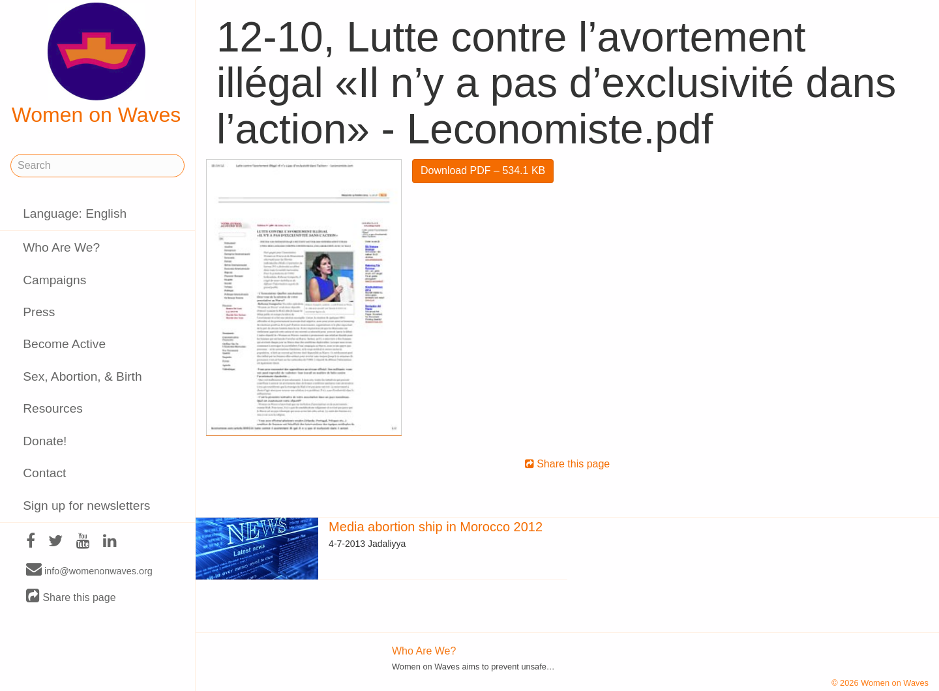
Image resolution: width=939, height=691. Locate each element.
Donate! (45, 441)
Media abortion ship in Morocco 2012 (436, 527)
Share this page (71, 597)
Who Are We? (61, 247)
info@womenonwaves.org (89, 570)
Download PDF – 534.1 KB (483, 170)
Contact (44, 473)
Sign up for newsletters (86, 505)
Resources (53, 408)
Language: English (75, 213)
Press (39, 312)
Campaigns (54, 280)
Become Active (64, 344)
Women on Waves (96, 64)
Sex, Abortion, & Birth (82, 376)
